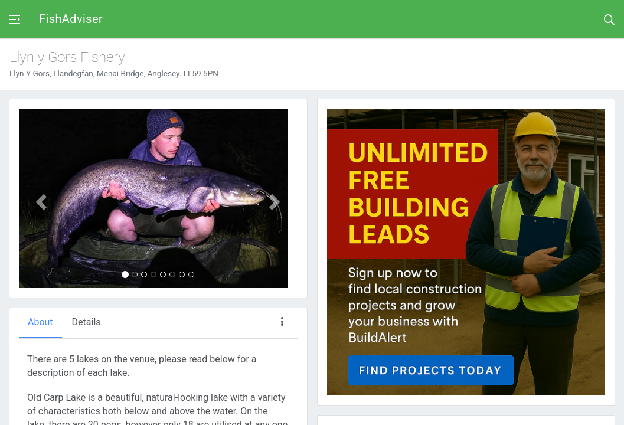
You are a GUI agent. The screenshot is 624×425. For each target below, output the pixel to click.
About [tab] (40, 322)
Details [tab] (86, 322)
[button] (40, 198)
